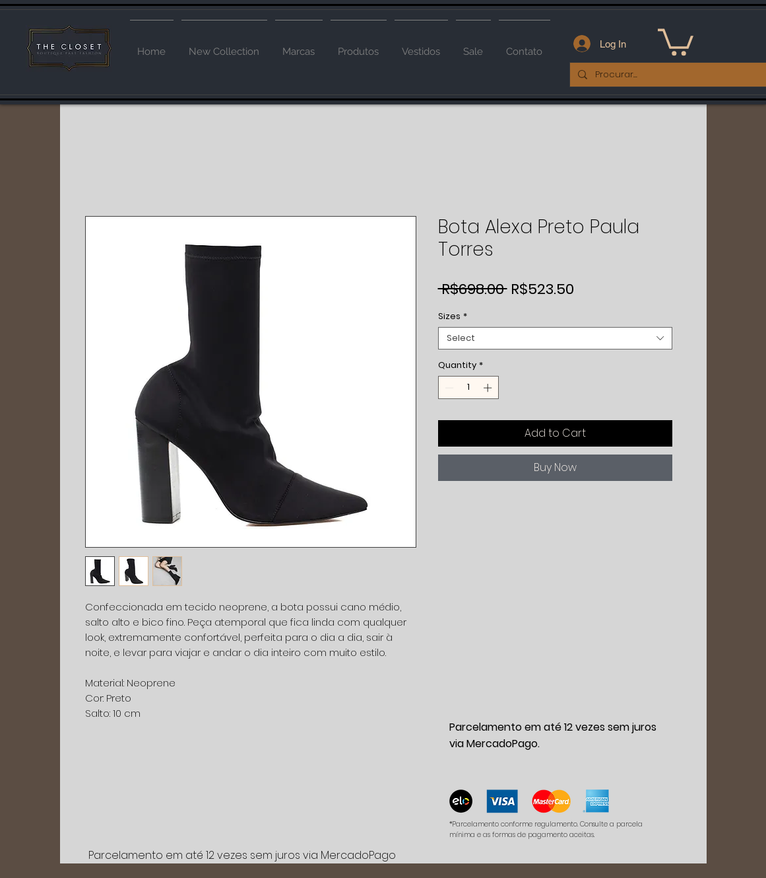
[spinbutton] (468, 388)
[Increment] (489, 388)
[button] (675, 40)
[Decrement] (448, 388)
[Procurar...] (669, 75)
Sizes (452, 316)
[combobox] (555, 338)
